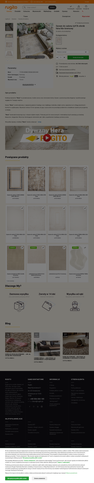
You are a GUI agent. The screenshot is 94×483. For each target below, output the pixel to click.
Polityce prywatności (71, 473)
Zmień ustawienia (39, 478)
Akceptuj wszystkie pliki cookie (17, 478)
